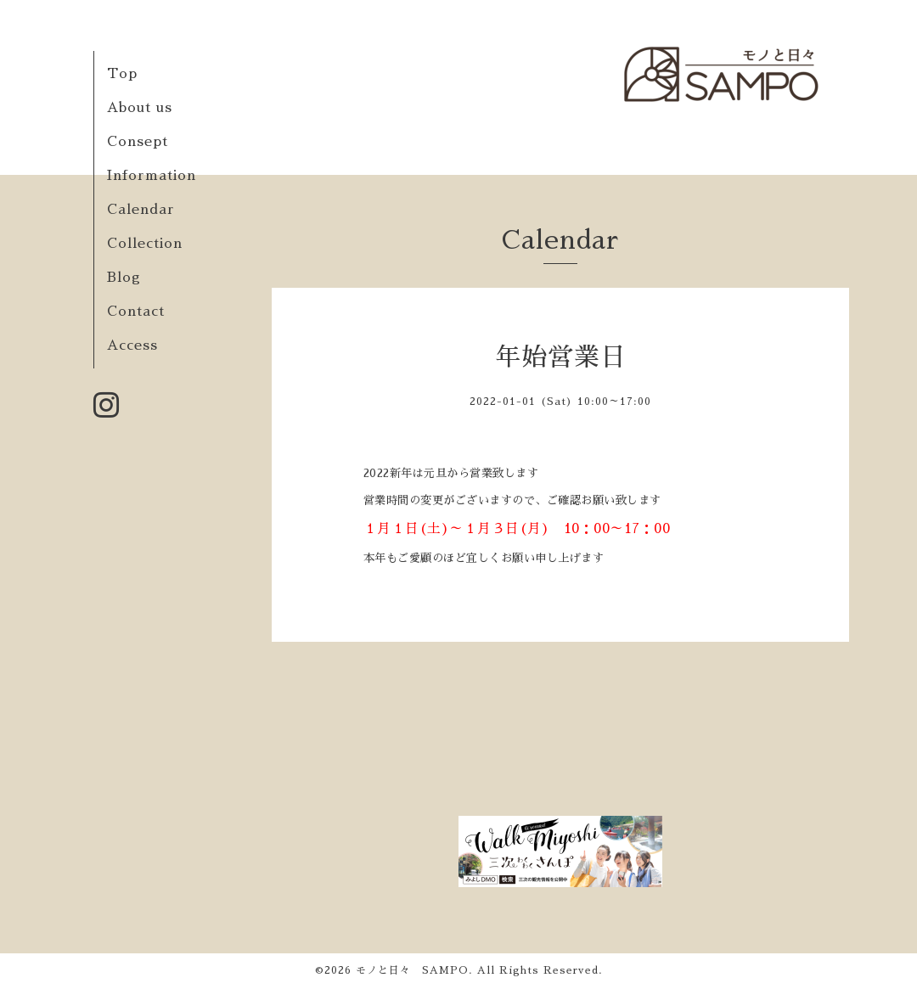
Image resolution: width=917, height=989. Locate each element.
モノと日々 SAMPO (412, 970)
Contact (136, 311)
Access (132, 345)
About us (139, 108)
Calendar (141, 209)
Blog (124, 277)
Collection (145, 243)
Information (151, 176)
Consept (137, 142)
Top (122, 74)
